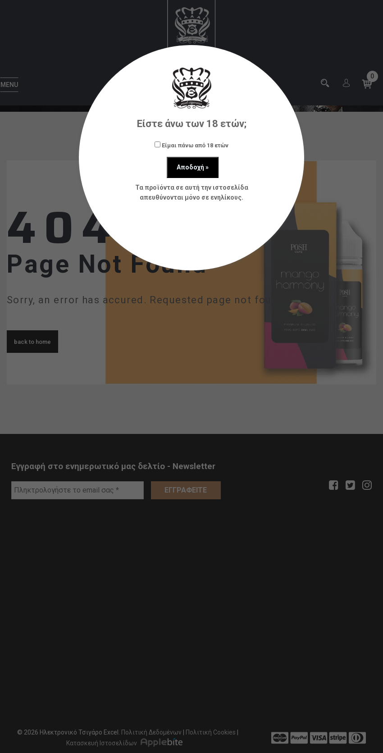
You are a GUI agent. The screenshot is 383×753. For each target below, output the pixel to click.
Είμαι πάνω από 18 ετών (191, 145)
